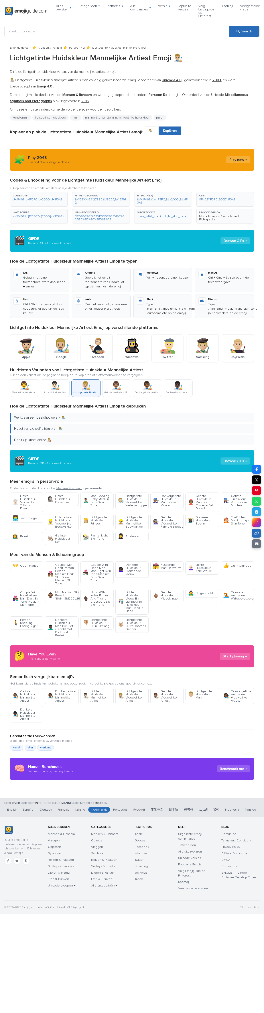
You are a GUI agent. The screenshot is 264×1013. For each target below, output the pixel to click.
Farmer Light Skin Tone (95, 537)
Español (28, 894)
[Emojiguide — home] (25, 11)
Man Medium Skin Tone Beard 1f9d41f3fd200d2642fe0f (62, 595)
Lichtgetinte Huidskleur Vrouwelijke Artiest (130, 735)
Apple (139, 918)
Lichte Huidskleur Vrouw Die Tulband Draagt (23, 502)
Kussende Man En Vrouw (167, 566)
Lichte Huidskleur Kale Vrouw (199, 568)
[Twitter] (16, 945)
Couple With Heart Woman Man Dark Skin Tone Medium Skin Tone (26, 598)
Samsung (141, 950)
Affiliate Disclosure (234, 938)
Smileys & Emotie (103, 950)
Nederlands (99, 894)
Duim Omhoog (237, 566)
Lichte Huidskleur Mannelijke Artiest (94, 735)
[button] (39, 199)
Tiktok (139, 963)
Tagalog (250, 894)
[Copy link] (256, 533)
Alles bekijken (63, 7)
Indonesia (232, 894)
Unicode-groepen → (61, 970)
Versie (164, 6)
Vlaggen (54, 925)
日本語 (173, 894)
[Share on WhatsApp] (256, 501)
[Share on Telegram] (256, 511)
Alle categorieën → (104, 970)
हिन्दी (216, 894)
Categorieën (89, 6)
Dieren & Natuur (59, 957)
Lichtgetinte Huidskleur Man (200, 734)
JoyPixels (141, 957)
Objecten (54, 931)
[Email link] (256, 543)
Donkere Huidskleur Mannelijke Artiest (23, 754)
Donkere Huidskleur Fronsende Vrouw (129, 569)
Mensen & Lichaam (61, 918)
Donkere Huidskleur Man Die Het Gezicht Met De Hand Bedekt (60, 627)
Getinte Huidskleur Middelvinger (166, 595)
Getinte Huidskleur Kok (58, 539)
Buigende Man (202, 593)
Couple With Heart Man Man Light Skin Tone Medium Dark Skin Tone (97, 572)
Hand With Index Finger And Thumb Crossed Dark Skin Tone (96, 598)
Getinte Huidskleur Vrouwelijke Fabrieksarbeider (168, 521)
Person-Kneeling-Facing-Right (24, 623)
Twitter (139, 944)
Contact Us (229, 950)
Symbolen (55, 938)
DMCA (225, 944)
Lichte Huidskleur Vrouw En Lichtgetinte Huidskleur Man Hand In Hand (130, 601)
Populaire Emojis (189, 949)
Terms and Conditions (236, 925)
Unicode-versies (189, 942)
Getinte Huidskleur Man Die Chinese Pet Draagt (200, 502)
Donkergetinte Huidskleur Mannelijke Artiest (61, 735)
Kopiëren (170, 131)
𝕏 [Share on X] (256, 479)
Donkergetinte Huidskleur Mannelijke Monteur (167, 500)
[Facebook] (8, 945)
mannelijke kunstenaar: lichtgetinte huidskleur (117, 117)
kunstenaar (20, 117)
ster (30, 787)
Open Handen (26, 566)
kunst (16, 787)
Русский (139, 894)
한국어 (188, 894)
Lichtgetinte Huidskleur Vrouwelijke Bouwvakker (60, 521)
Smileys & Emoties (61, 950)
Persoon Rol (77, 47)
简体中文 (157, 894)
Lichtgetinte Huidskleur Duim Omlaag (96, 623)
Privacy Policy (230, 931)
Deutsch (46, 894)
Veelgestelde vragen (250, 7)
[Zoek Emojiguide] (117, 31)
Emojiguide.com (20, 47)
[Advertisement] (132, 676)
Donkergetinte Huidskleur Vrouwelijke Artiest (237, 735)
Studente (128, 536)
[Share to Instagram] (256, 522)
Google (140, 925)
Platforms (115, 6)
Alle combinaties (140, 7)
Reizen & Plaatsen (61, 944)
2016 (85, 101)
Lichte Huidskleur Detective (58, 499)
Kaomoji (227, 6)
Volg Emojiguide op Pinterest (206, 11)
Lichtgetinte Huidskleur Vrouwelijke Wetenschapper (133, 500)
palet (159, 117)
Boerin (21, 536)
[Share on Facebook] (256, 469)
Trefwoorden (187, 929)
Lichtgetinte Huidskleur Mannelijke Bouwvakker (130, 521)
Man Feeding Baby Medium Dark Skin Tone (96, 500)
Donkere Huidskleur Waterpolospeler (238, 595)
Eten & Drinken (58, 963)
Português (120, 894)
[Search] (244, 31)
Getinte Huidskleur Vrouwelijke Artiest (165, 735)
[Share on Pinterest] (256, 490)
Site (242, 991)
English (12, 894)
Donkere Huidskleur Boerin (199, 520)
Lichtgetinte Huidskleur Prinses (95, 520)
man (76, 117)
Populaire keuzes (184, 7)
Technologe (24, 518)
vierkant (45, 787)
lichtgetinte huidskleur (50, 117)
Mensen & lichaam (50, 47)
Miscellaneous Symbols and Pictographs (219, 217)
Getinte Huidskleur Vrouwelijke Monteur (235, 500)
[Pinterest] (25, 945)
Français (63, 894)
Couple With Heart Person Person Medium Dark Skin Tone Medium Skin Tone (60, 574)
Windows (141, 938)
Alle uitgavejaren (190, 936)
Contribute (228, 918)
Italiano (80, 894)
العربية (203, 894)
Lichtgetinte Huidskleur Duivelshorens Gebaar (132, 624)
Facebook (142, 931)
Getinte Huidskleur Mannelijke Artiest (23, 735)
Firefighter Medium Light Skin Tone (236, 520)
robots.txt (254, 991)
